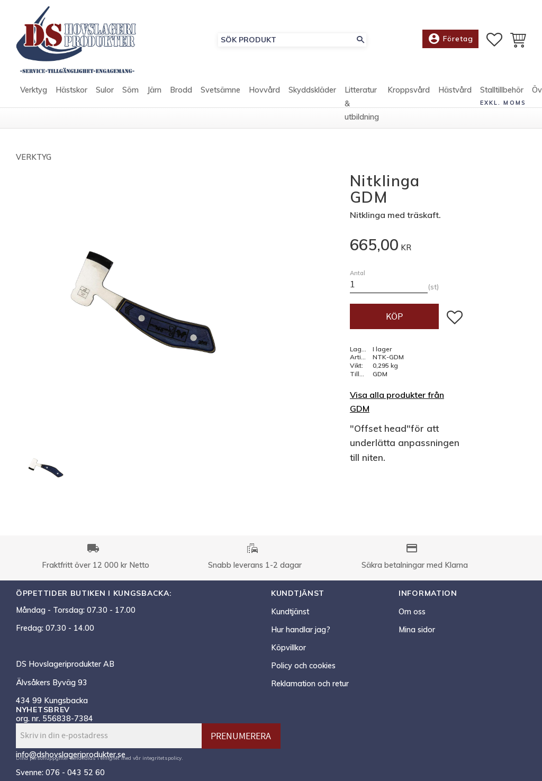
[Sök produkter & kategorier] (286, 43)
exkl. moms (503, 109)
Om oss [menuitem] (412, 611)
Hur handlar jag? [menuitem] (300, 629)
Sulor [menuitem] (105, 97)
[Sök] (360, 43)
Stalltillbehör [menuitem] (501, 97)
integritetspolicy (162, 758)
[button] (494, 43)
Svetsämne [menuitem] (220, 97)
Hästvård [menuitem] (455, 97)
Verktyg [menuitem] (33, 97)
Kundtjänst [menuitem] (290, 611)
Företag (450, 42)
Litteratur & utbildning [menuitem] (362, 110)
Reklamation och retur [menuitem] (310, 683)
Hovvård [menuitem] (264, 97)
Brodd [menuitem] (181, 97)
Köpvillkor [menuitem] (288, 647)
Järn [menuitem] (154, 97)
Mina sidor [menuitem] (417, 629)
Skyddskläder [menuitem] (312, 97)
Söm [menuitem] (130, 97)
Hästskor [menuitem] (71, 97)
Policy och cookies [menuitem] (303, 665)
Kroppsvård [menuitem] (408, 97)
